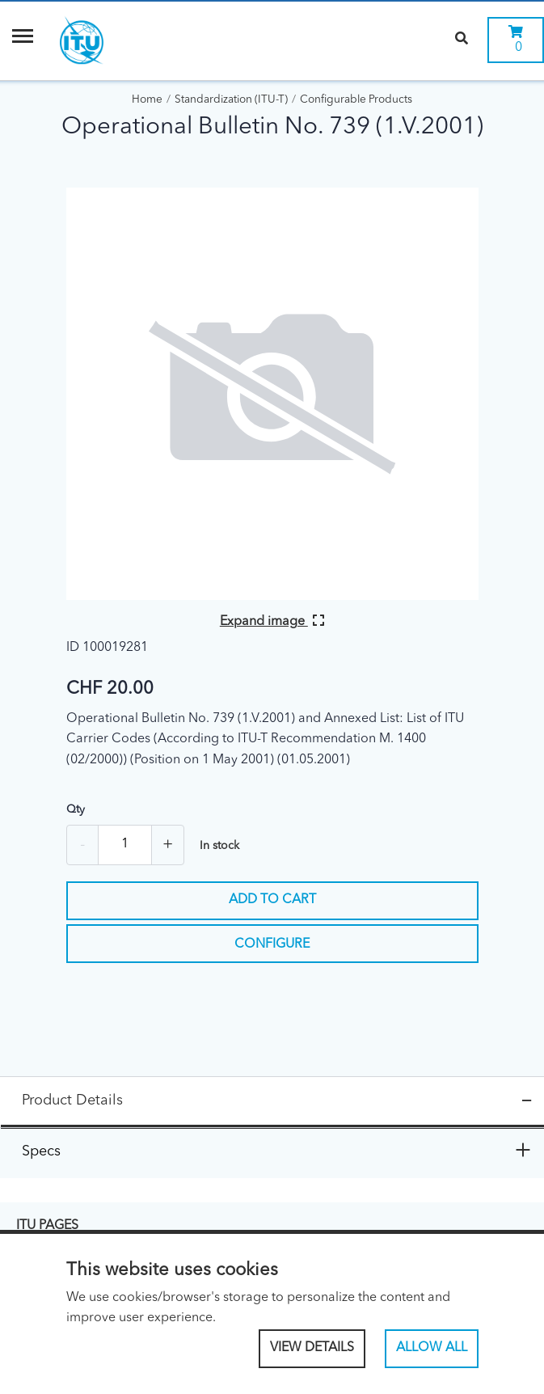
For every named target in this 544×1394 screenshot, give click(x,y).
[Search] (461, 40)
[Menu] (22, 40)
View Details (312, 1347)
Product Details (72, 1100)
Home (147, 100)
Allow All (431, 1347)
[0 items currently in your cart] (515, 40)
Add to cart (272, 899)
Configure (272, 944)
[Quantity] (124, 845)
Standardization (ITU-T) (231, 100)
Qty (75, 809)
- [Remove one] (82, 845)
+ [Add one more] (167, 845)
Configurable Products (356, 100)
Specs (41, 1151)
